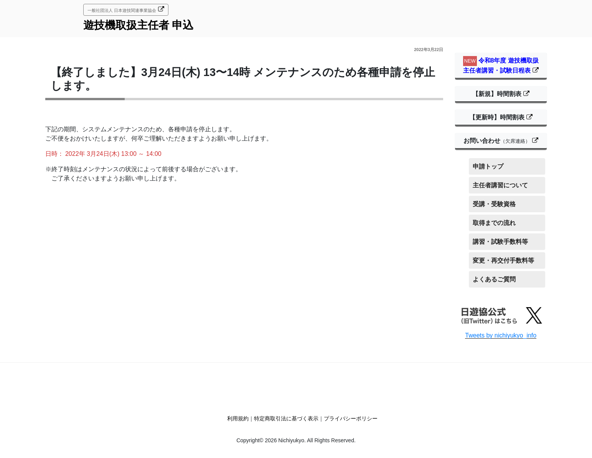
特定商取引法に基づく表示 (286, 418)
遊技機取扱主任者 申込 (138, 25)
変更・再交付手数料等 (503, 260)
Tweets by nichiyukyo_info (500, 335)
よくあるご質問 (494, 279)
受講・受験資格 (494, 204)
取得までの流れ (494, 223)
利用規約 (238, 418)
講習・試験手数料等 (500, 241)
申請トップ (488, 166)
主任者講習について (500, 185)
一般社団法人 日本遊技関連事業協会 (121, 10)
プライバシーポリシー (351, 418)
